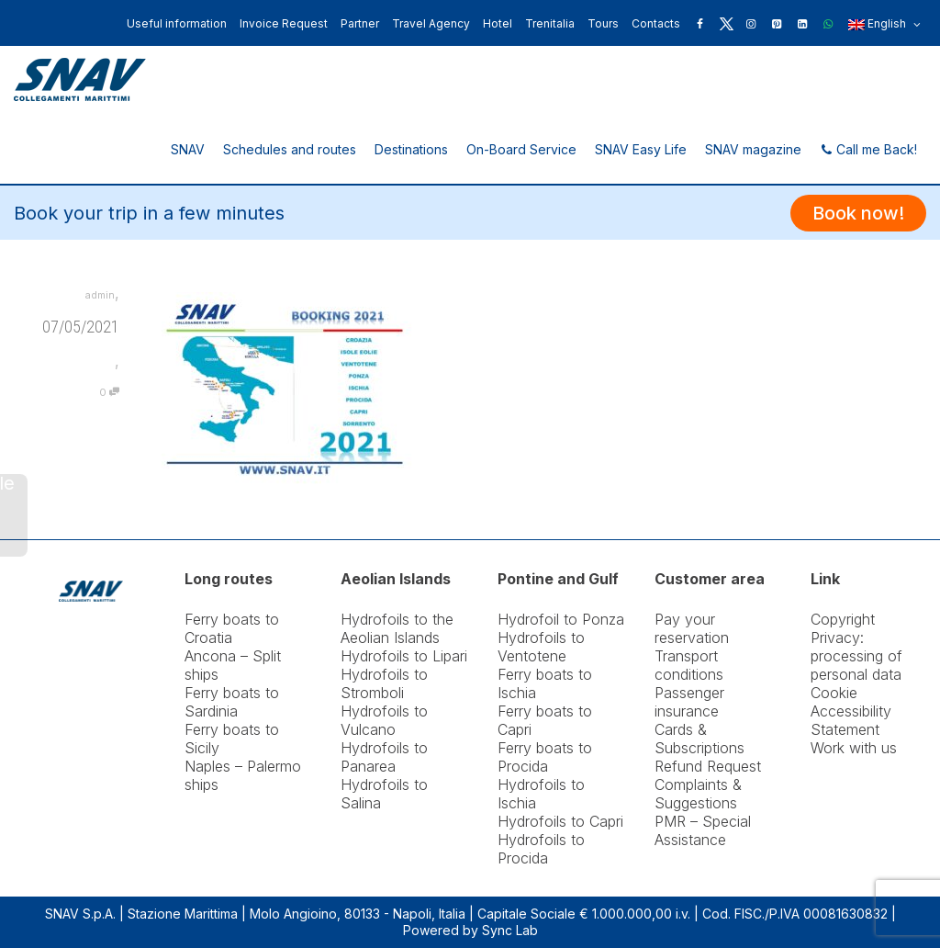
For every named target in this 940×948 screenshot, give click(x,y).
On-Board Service (521, 149)
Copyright (843, 619)
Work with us (854, 748)
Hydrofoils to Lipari (404, 656)
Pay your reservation (692, 628)
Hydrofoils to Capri (560, 821)
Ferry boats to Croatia (232, 628)
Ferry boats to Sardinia (232, 701)
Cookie (834, 692)
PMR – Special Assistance (703, 830)
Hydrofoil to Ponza (561, 619)
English (884, 24)
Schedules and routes (289, 149)
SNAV (188, 149)
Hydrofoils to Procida (541, 848)
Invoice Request (284, 23)
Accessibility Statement (851, 720)
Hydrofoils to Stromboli (384, 683)
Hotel (497, 23)
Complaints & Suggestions (698, 793)
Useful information (177, 23)
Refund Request (708, 766)
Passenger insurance (689, 701)
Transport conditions (689, 665)
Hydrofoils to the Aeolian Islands (397, 628)
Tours (603, 23)
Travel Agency (431, 23)
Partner (360, 23)
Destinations (411, 149)
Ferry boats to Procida (545, 757)
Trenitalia (550, 23)
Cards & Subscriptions (699, 738)
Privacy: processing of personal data (856, 655)
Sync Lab (510, 930)
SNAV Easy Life (641, 149)
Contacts (656, 23)
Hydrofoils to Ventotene (541, 646)
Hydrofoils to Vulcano (384, 720)
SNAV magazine (753, 149)
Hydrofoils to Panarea (384, 757)
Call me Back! (868, 149)
